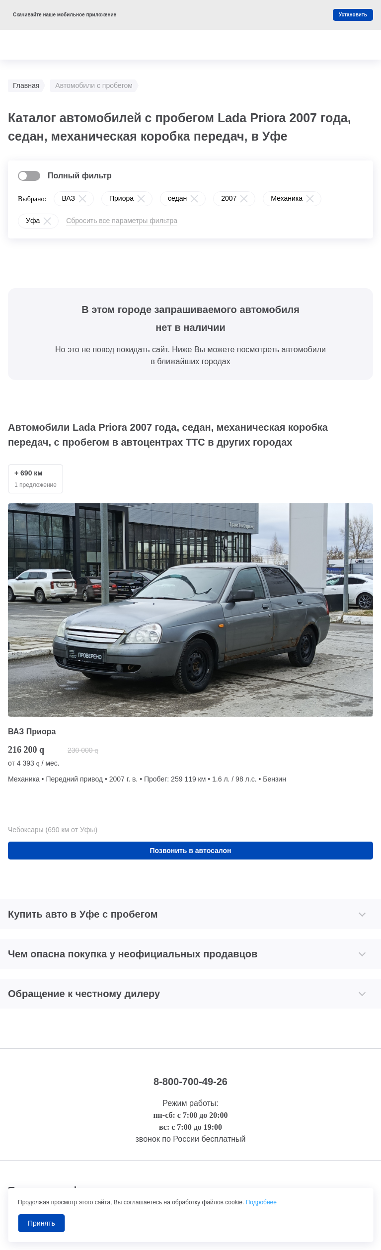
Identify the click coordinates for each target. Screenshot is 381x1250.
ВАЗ (68, 198)
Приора (121, 198)
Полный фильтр (80, 175)
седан (177, 198)
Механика (287, 198)
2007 (228, 198)
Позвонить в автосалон (190, 851)
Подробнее (261, 1202)
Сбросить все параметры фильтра (121, 221)
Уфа (33, 221)
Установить (353, 14)
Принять (41, 1223)
